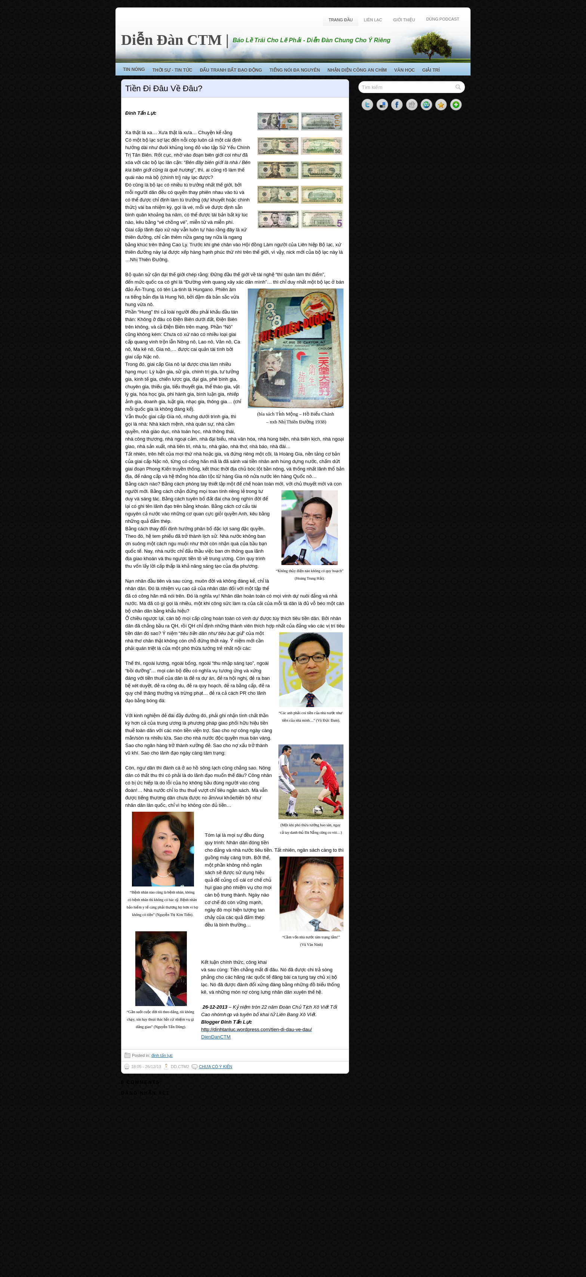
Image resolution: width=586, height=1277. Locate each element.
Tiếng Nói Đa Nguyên (294, 70)
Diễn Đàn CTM (171, 39)
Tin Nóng (134, 69)
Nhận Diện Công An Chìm (357, 70)
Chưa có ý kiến (215, 1066)
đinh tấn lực (162, 1055)
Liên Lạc (373, 20)
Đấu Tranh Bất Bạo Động (231, 70)
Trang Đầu (340, 20)
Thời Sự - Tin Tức (172, 70)
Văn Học (404, 70)
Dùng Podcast (442, 19)
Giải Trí (431, 70)
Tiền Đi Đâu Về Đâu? (164, 88)
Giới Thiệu (404, 20)
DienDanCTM (216, 1037)
